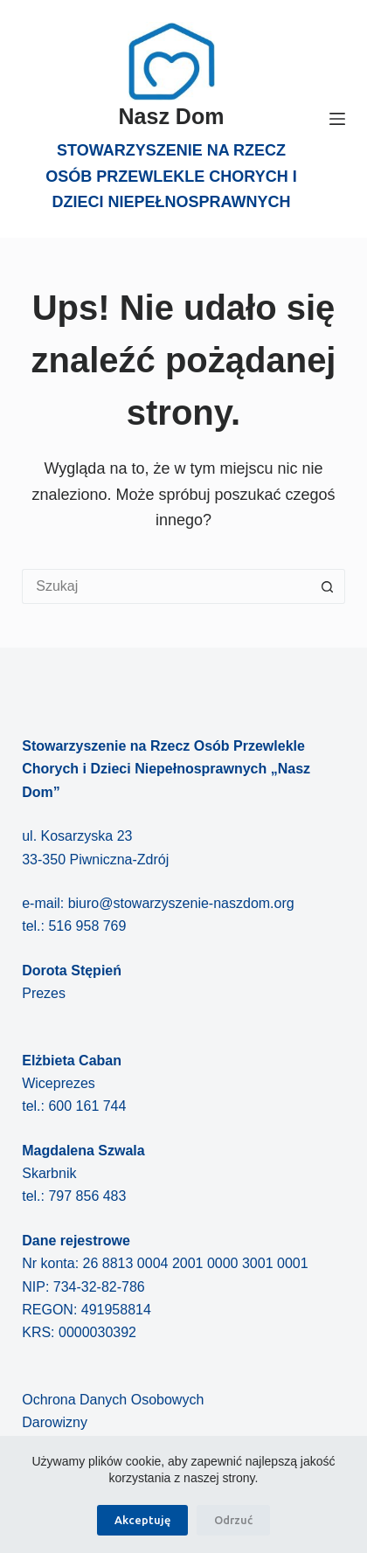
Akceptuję (142, 1520)
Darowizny (54, 1422)
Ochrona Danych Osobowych (113, 1399)
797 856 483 (87, 1196)
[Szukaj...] (166, 586)
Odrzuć (233, 1520)
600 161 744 (87, 1106)
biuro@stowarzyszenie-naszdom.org (181, 903)
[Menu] (337, 119)
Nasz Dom (172, 116)
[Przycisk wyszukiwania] (327, 586)
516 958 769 (87, 926)
